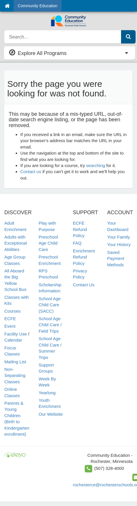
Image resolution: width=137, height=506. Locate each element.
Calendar (13, 340)
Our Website (51, 414)
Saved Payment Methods (115, 258)
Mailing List (15, 361)
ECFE (10, 318)
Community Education (37, 5)
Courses (12, 311)
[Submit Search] (128, 36)
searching (95, 165)
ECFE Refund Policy (80, 229)
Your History (119, 244)
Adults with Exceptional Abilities (15, 243)
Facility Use (15, 333)
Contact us (30, 171)
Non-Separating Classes (15, 375)
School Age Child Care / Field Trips (50, 324)
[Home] (7, 6)
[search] (62, 36)
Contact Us (83, 284)
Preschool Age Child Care (48, 243)
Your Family (118, 236)
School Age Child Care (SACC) (50, 305)
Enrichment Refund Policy (84, 257)
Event (9, 326)
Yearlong (47, 392)
